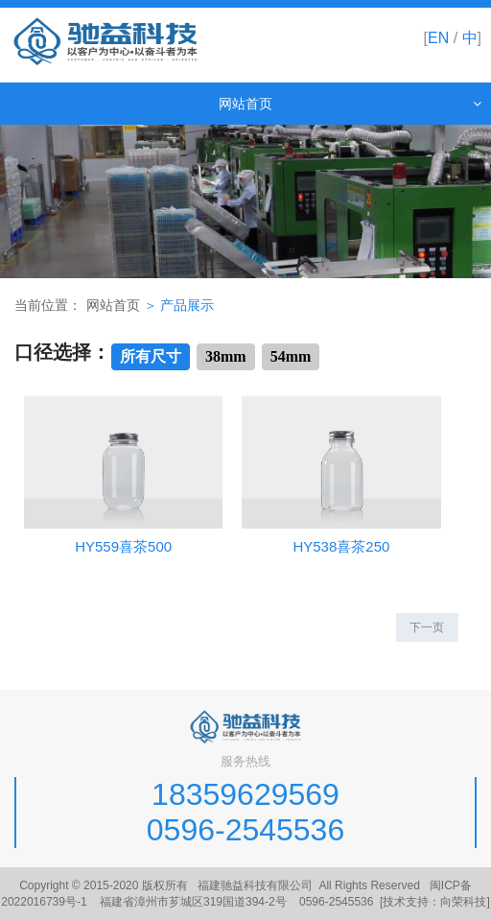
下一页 (426, 627)
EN (438, 38)
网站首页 (113, 305)
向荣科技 (463, 901)
